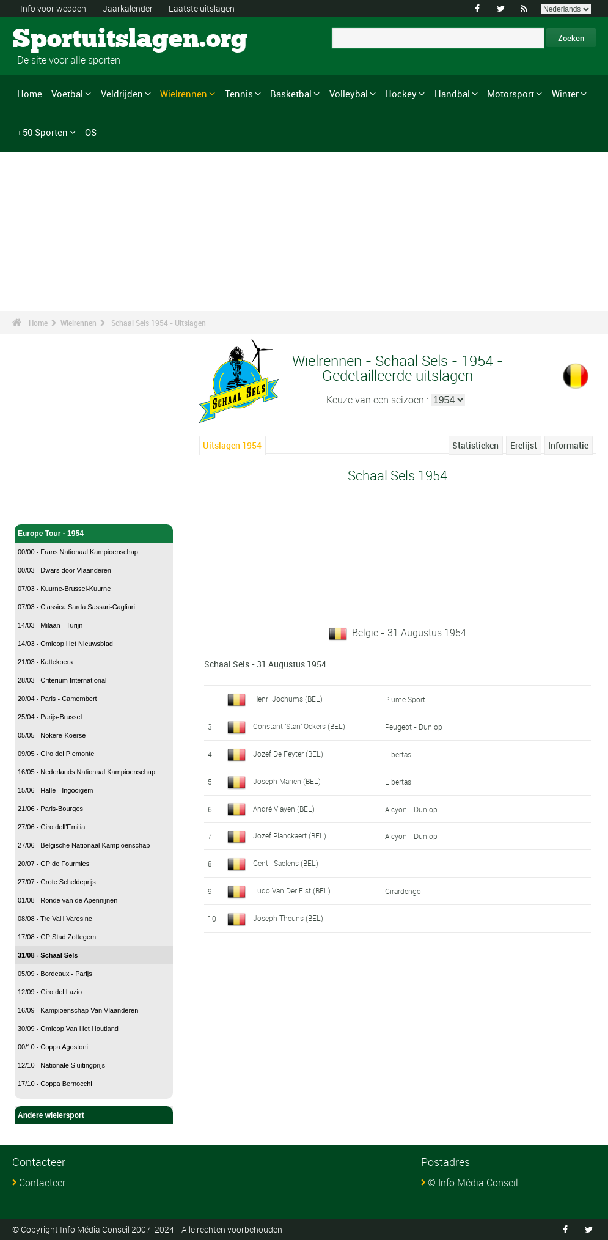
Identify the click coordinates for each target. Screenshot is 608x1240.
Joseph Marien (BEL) (287, 781)
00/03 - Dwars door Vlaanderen (64, 570)
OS (91, 132)
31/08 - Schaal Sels (48, 955)
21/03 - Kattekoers (45, 662)
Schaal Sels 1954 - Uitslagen (158, 323)
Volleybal (348, 93)
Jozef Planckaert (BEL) (289, 835)
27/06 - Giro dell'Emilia (51, 827)
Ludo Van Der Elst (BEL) (292, 890)
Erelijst (523, 445)
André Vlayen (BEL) (284, 808)
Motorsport (510, 93)
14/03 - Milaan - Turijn (50, 625)
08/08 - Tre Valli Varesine (55, 918)
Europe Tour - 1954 (94, 533)
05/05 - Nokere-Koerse (52, 735)
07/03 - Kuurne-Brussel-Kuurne (64, 588)
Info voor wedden (53, 8)
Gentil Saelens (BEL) (285, 863)
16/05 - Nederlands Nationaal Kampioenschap (86, 772)
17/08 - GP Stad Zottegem (57, 937)
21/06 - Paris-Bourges (50, 808)
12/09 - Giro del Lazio (50, 992)
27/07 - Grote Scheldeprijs (57, 882)
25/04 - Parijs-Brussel (50, 717)
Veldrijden (122, 93)
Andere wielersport (94, 1115)
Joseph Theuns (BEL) (288, 918)
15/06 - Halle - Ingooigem (55, 790)
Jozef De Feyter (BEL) (288, 753)
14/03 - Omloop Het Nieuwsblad (65, 643)
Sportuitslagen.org (58, 40)
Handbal (452, 93)
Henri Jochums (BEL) (288, 698)
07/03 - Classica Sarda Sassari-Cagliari (76, 607)
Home (29, 93)
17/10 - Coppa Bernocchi (55, 1083)
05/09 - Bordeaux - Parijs (55, 973)
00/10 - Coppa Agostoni (53, 1047)
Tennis (239, 93)
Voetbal (67, 93)
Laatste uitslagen (202, 8)
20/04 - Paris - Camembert (57, 698)
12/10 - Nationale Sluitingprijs (61, 1065)
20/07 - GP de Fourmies (53, 863)
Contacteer (42, 1182)
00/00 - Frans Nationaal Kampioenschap (78, 552)
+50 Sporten (42, 132)
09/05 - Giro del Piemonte (56, 753)
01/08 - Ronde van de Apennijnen (67, 900)
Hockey (401, 93)
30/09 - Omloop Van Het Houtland (68, 1028)
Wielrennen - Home (51, 508)
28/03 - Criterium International (62, 680)
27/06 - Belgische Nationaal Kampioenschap (84, 845)
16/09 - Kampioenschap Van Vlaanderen (78, 1010)
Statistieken (475, 445)
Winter (565, 93)
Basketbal (291, 93)
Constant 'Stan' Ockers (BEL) (299, 726)
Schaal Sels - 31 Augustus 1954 (265, 664)
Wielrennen (183, 93)
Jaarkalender (128, 8)
